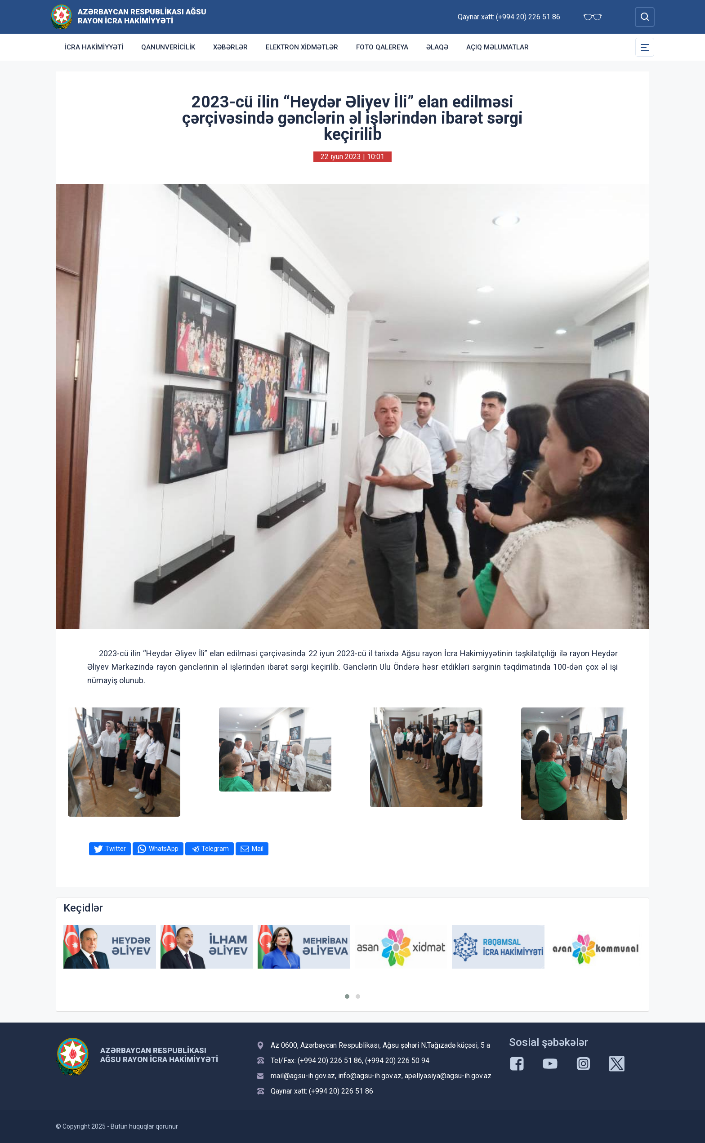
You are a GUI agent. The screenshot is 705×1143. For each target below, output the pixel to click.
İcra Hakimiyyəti (94, 47)
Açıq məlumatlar (497, 47)
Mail (257, 848)
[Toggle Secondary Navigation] (645, 47)
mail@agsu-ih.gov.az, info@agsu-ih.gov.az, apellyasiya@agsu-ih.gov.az (381, 1076)
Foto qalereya (382, 47)
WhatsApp (163, 848)
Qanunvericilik (168, 47)
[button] (347, 996)
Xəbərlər (230, 47)
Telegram (215, 848)
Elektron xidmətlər (302, 47)
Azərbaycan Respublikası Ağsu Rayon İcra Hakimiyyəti (142, 16)
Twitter (115, 848)
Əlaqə (437, 47)
